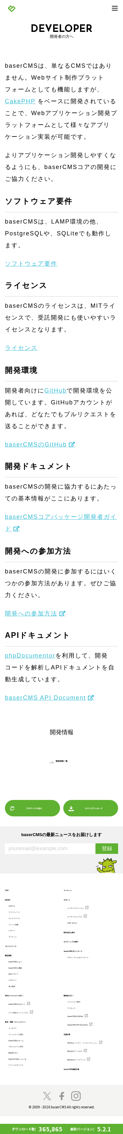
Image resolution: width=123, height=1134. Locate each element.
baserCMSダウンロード (83, 952)
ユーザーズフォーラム (85, 908)
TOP (8, 890)
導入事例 (16, 995)
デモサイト (18, 988)
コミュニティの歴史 (25, 1045)
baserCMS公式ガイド (26, 1013)
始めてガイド (19, 980)
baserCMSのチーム (24, 1052)
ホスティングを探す (80, 943)
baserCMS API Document (45, 697)
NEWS (10, 900)
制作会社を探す (76, 934)
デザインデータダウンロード (90, 959)
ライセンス (21, 348)
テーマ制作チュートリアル (30, 1022)
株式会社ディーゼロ (83, 1067)
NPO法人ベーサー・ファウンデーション (91, 1055)
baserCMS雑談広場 (80, 1086)
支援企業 (71, 1046)
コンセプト (18, 1038)
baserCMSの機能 (22, 974)
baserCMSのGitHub (36, 444)
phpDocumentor (30, 655)
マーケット (18, 941)
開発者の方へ (19, 1066)
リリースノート (21, 913)
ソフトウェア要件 (31, 263)
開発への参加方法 (31, 613)
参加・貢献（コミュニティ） (28, 1032)
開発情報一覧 (61, 761)
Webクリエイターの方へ (25, 1004)
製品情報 (12, 960)
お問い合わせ (78, 924)
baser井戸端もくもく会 (28, 1073)
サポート (71, 900)
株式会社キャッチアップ (87, 1076)
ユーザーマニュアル (83, 917)
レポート (16, 934)
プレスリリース (21, 920)
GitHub (55, 390)
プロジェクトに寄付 (25, 1059)
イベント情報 (19, 927)
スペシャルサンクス (25, 1080)
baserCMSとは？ (22, 967)
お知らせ (16, 906)
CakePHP (20, 101)
